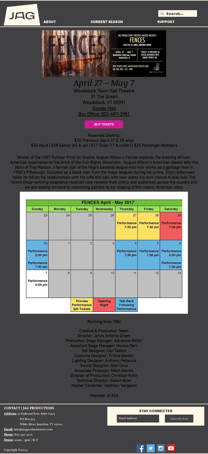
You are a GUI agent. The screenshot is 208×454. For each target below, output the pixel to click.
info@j (18, 429)
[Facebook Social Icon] (141, 448)
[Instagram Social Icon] (161, 448)
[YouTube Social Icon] (171, 448)
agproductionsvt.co (36, 429)
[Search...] (177, 14)
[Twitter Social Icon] (151, 448)
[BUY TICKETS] (104, 124)
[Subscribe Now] (179, 419)
